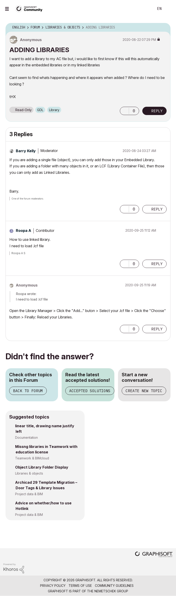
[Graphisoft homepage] (154, 554)
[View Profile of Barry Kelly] (26, 151)
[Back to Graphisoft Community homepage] (30, 8)
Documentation (26, 437)
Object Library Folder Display (41, 467)
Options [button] (164, 27)
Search (145, 8)
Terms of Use (80, 586)
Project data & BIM (29, 494)
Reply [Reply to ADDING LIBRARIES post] (157, 111)
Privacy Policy (53, 586)
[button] (124, 111)
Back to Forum (28, 390)
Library (54, 110)
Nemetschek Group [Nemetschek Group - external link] (111, 591)
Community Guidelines (114, 586)
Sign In (169, 9)
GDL (40, 110)
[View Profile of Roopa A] (23, 230)
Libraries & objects (29, 473)
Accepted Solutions (89, 390)
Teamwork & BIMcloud (32, 458)
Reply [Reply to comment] (157, 209)
